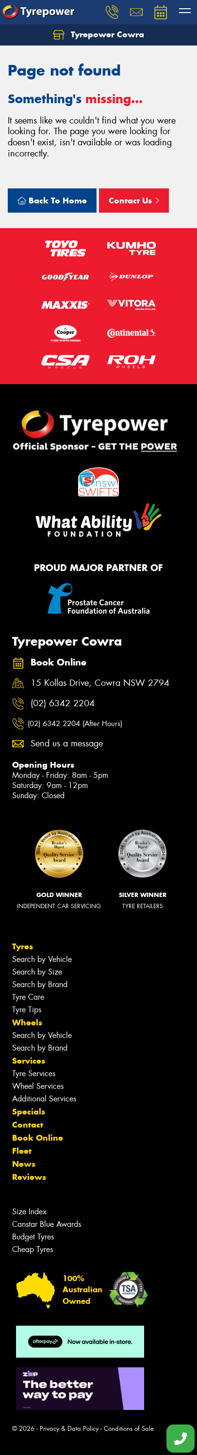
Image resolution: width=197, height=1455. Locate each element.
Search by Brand (39, 984)
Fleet (22, 1150)
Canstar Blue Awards (46, 1224)
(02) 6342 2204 (63, 703)
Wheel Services (38, 1086)
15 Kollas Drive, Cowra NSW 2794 (100, 683)
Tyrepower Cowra (98, 35)
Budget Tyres (33, 1237)
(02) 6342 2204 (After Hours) (75, 723)
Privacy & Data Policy (69, 1428)
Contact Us (134, 200)
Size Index (29, 1212)
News (23, 1164)
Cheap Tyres (32, 1249)
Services (28, 1060)
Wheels (27, 1022)
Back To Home (52, 200)
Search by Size (37, 972)
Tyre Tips (26, 1010)
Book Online (37, 1137)
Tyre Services (33, 1073)
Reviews (29, 1177)
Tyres (22, 946)
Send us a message (67, 743)
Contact (27, 1124)
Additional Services (44, 1099)
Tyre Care (28, 997)
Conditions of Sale (129, 1428)
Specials (28, 1111)
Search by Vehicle (42, 959)
